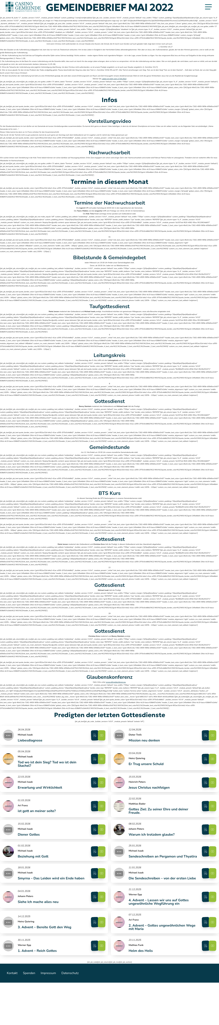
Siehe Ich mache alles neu (38, 935)
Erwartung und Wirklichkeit (40, 797)
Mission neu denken (144, 743)
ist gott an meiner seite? (37, 824)
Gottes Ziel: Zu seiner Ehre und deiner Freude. (159, 824)
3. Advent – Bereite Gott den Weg (45, 964)
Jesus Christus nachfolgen (149, 797)
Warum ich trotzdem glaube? (152, 851)
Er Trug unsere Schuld (146, 770)
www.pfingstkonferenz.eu (116, 682)
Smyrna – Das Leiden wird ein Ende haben (46, 907)
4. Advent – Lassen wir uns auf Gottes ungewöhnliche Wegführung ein (159, 936)
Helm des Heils (141, 991)
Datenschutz (74, 1016)
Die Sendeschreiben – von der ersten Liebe (158, 907)
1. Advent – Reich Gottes (37, 991)
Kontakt (12, 1016)
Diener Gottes (29, 851)
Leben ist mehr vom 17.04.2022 (114, 79)
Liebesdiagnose (30, 743)
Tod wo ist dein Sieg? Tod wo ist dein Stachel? (47, 770)
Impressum (51, 1016)
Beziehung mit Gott (33, 878)
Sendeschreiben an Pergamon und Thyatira (156, 878)
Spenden (30, 1016)
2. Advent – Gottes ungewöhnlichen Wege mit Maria (157, 964)
